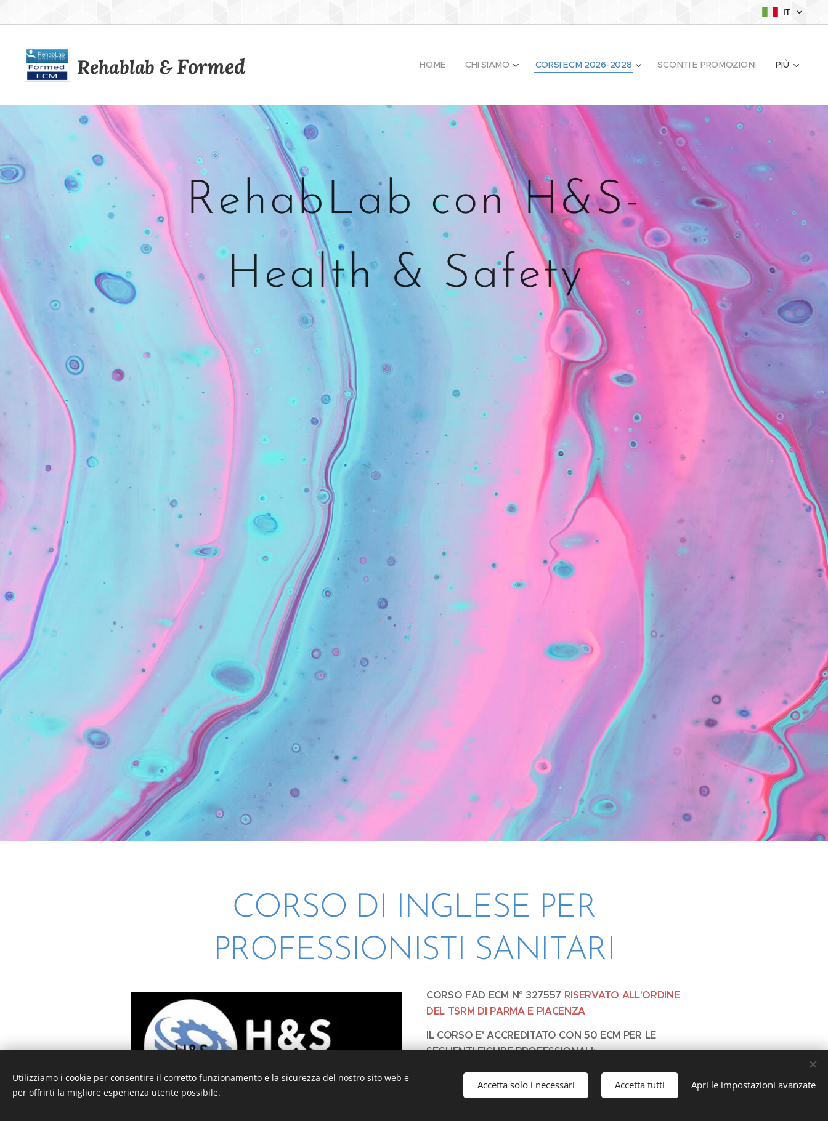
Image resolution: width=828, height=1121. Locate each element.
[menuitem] (432, 64)
